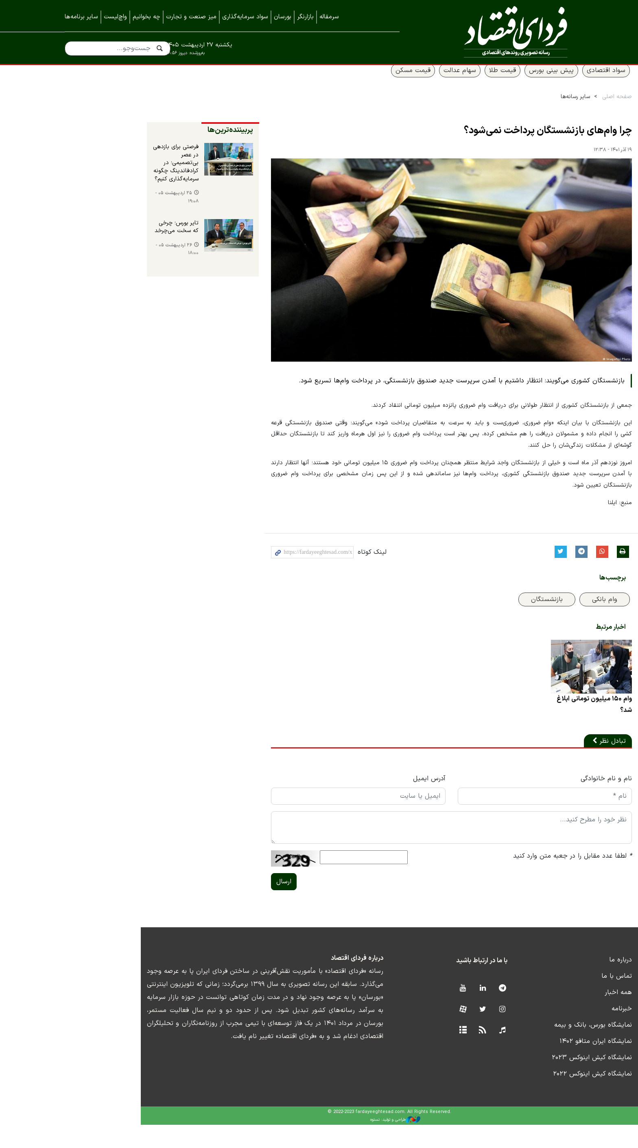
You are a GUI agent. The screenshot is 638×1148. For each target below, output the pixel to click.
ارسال (207, 905)
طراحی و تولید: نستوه (325, 1143)
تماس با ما (558, 999)
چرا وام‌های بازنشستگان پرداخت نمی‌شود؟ (489, 141)
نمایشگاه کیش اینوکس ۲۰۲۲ (533, 1097)
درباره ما (562, 983)
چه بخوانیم (146, 17)
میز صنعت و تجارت (191, 17)
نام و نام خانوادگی (547, 802)
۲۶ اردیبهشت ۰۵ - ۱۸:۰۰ (100, 252)
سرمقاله (329, 17)
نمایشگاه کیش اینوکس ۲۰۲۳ (533, 1081)
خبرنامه (563, 1032)
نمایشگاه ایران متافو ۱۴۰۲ (537, 1064)
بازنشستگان (488, 619)
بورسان (282, 17)
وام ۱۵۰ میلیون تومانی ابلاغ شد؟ (535, 727)
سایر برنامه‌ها (81, 17)
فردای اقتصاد (498, 31)
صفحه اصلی (558, 106)
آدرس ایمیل (361, 802)
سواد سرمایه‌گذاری (245, 17)
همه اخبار (559, 1016)
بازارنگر (305, 17)
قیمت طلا (443, 80)
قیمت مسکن (354, 80)
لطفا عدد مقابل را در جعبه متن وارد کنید (513, 879)
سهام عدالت (401, 80)
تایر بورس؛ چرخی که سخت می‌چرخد (98, 230)
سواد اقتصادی (547, 80)
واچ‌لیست (115, 17)
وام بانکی (546, 619)
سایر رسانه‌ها (516, 106)
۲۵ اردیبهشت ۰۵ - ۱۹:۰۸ (100, 199)
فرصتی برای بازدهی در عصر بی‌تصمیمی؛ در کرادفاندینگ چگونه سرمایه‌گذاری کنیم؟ (96, 169)
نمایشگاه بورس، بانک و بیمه (534, 1048)
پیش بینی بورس (492, 80)
